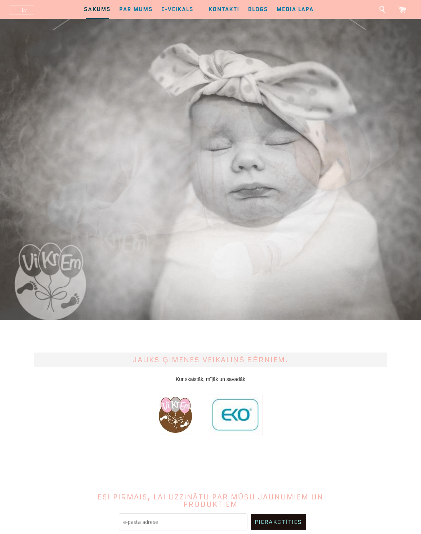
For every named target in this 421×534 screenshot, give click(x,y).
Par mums (136, 9)
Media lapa (295, 9)
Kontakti (224, 9)
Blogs (258, 9)
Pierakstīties (278, 522)
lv (24, 10)
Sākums (97, 9)
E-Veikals (180, 9)
